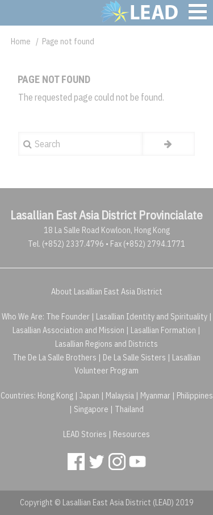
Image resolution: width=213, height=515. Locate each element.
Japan (89, 396)
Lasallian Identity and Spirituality (151, 317)
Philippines (195, 396)
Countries (17, 396)
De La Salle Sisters (134, 357)
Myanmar (155, 396)
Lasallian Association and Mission (68, 330)
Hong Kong (55, 396)
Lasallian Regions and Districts (106, 344)
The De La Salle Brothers (54, 357)
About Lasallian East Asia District (106, 291)
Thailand (129, 409)
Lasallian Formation (163, 330)
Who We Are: (23, 317)
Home (21, 41)
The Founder (68, 317)
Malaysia (120, 396)
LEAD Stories (85, 434)
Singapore (91, 409)
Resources (131, 434)
